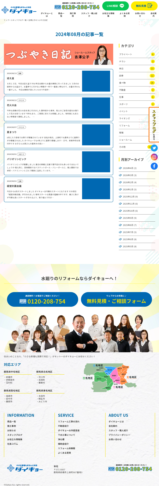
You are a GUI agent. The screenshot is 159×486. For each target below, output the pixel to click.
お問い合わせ (140, 14)
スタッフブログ (14, 434)
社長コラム (12, 443)
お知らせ (11, 430)
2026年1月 (128, 189)
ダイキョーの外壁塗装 (69, 430)
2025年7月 (128, 232)
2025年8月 (128, 225)
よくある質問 (125, 14)
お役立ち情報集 (108, 14)
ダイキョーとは (47, 14)
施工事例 (73, 14)
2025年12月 (129, 196)
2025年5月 (128, 246)
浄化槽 (61, 439)
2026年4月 (128, 168)
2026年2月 (128, 182)
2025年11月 (129, 203)
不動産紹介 (63, 425)
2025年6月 (128, 239)
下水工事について (66, 434)
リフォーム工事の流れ (69, 421)
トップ (6, 20)
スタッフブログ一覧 (19, 20)
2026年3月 (128, 175)
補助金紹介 (63, 443)
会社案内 (154, 14)
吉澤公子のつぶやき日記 (37, 20)
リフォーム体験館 (66, 448)
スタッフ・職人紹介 (89, 14)
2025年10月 (129, 210)
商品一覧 (61, 14)
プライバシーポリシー (119, 434)
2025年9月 (128, 218)
